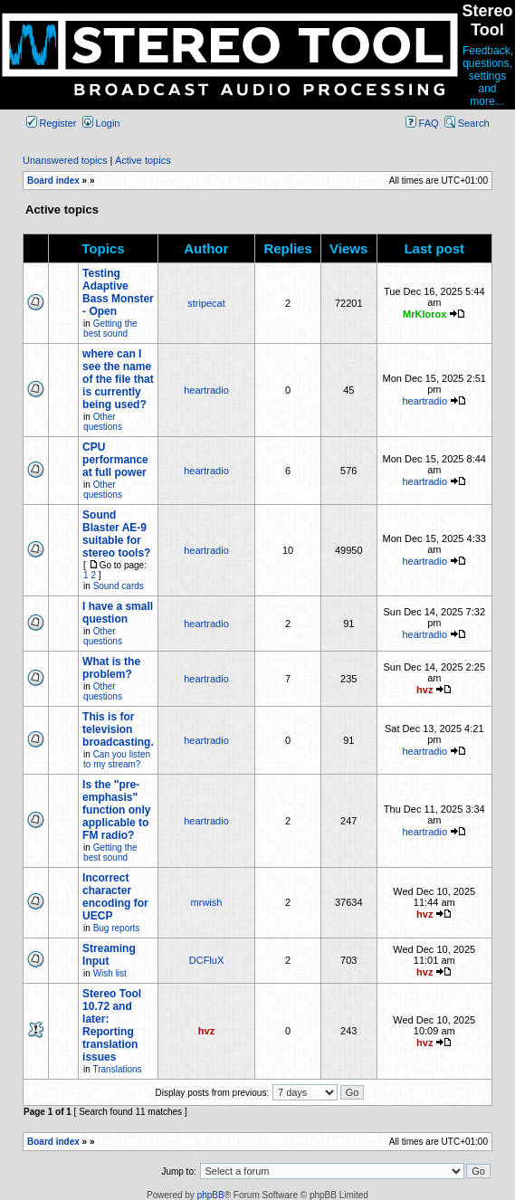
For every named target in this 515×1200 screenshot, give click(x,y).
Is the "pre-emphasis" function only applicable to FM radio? (116, 810)
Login (101, 123)
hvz (424, 689)
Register (51, 123)
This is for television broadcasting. (118, 729)
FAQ (422, 123)
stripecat (206, 303)
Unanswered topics (65, 160)
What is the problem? (111, 668)
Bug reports (116, 928)
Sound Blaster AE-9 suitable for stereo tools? (116, 534)
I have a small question (117, 612)
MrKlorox (424, 314)
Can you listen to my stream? (116, 759)
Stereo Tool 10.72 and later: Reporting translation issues (111, 1025)
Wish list (110, 973)
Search (467, 123)
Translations (116, 1069)
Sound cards (118, 586)
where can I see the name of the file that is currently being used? (118, 379)
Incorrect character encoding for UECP (115, 896)
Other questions (102, 422)
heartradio (206, 390)
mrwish (207, 902)
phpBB (210, 1195)
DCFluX (206, 960)
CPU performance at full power (115, 460)
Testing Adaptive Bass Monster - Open (118, 292)
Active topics (143, 160)
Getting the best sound (110, 328)
